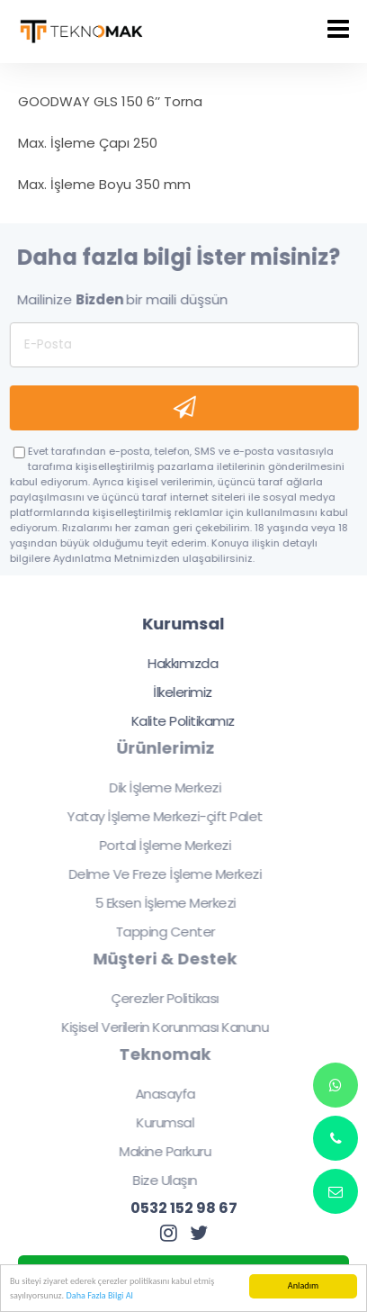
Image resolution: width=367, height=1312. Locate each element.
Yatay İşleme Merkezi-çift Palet (159, 816)
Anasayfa (159, 1093)
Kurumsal (159, 1122)
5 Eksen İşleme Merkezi (158, 902)
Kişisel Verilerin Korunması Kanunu (159, 1027)
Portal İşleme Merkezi (159, 845)
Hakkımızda (182, 663)
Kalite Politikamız (182, 720)
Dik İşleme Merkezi (159, 787)
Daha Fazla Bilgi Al (99, 1295)
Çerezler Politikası (159, 998)
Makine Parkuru (159, 1151)
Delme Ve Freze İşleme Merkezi (158, 873)
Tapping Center (159, 931)
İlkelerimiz (182, 692)
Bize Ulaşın (159, 1180)
